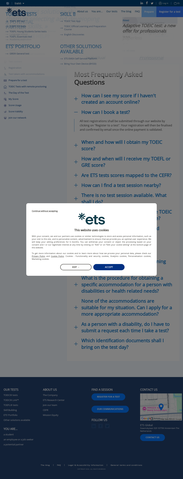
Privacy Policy (38, 256)
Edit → (76, 267)
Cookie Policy (57, 256)
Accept (109, 267)
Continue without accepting (45, 211)
